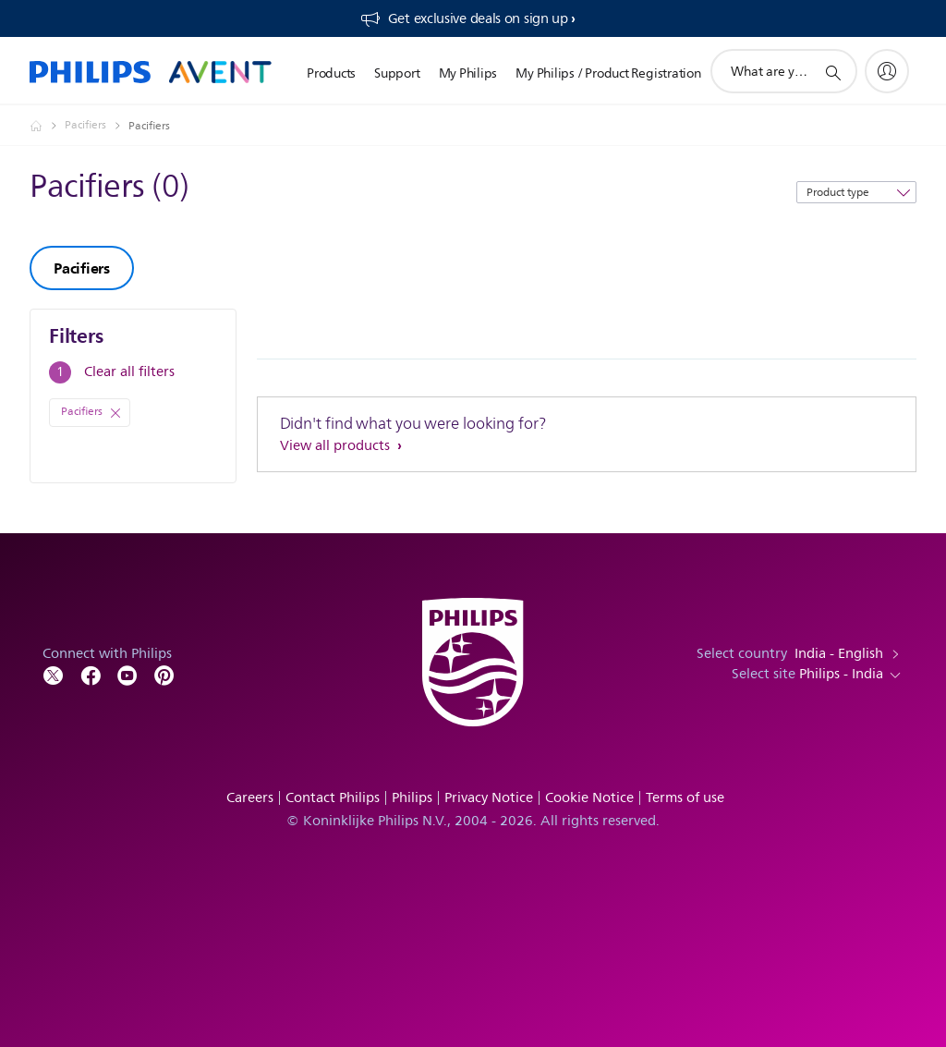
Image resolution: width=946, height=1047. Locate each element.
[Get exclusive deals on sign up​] (467, 18)
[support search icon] (832, 72)
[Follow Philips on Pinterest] (164, 674)
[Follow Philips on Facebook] (90, 674)
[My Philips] (887, 71)
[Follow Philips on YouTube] (127, 674)
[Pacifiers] (96, 126)
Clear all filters (129, 371)
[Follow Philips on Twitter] (53, 674)
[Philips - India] (47, 126)
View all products (337, 445)
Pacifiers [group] (82, 268)
